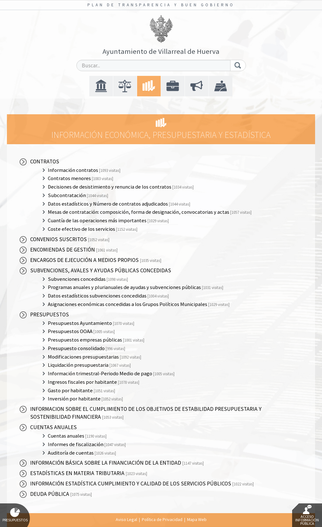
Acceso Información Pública (307, 515)
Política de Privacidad (162, 519)
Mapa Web (197, 519)
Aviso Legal (126, 519)
